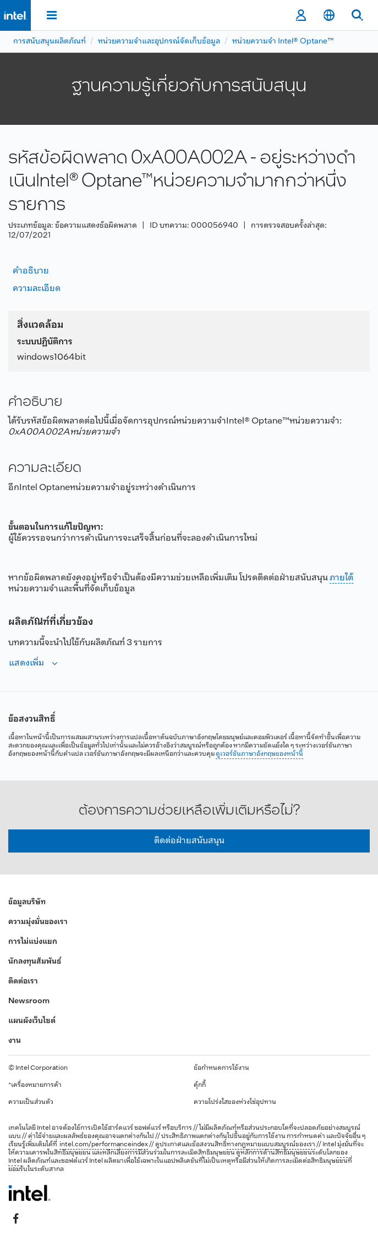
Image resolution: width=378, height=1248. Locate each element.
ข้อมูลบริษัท (27, 902)
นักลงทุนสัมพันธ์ (34, 962)
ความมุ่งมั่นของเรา (38, 922)
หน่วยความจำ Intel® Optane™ (282, 41)
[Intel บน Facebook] (16, 1219)
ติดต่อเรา (23, 981)
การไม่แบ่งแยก (32, 942)
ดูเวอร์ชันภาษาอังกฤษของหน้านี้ (259, 754)
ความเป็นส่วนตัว (30, 1102)
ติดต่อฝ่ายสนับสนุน (189, 841)
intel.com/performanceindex (103, 1145)
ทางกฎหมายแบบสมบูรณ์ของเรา (271, 1145)
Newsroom (29, 1001)
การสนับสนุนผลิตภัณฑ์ (49, 41)
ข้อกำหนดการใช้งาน (221, 1068)
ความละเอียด (37, 288)
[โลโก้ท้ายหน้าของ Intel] (29, 1193)
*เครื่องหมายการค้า (35, 1085)
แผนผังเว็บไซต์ (32, 1021)
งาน (14, 1041)
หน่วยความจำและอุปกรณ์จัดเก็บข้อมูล (159, 41)
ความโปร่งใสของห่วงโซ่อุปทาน (235, 1102)
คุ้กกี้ (200, 1085)
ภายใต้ (341, 578)
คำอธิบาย (31, 271)
